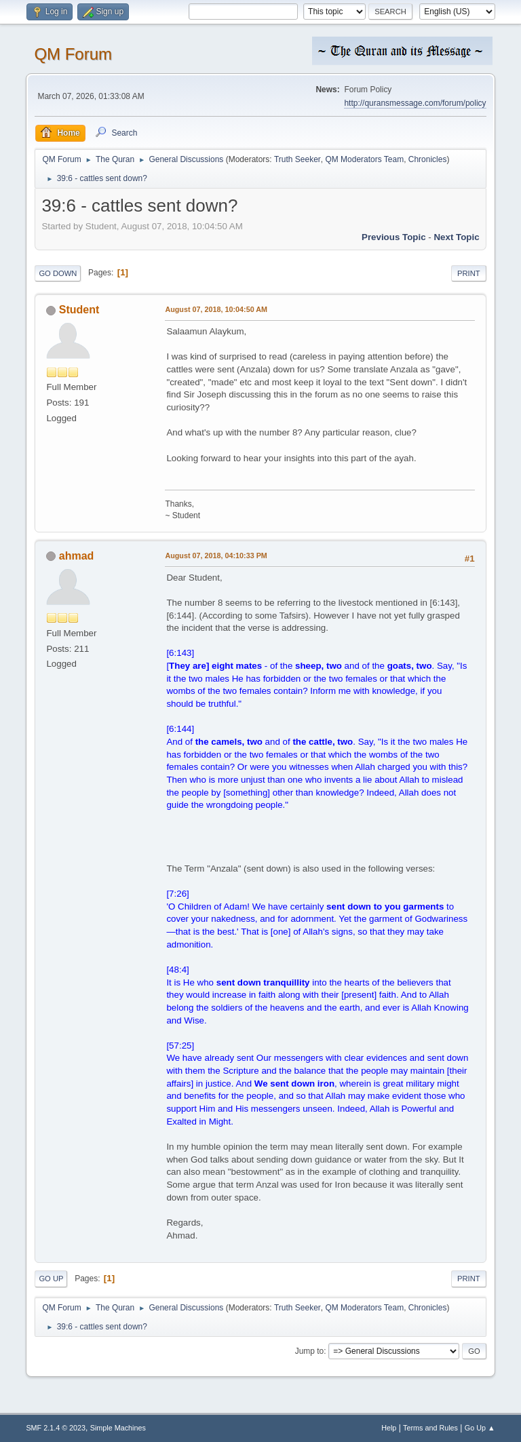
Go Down (58, 273)
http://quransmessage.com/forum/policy (415, 103)
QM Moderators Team (364, 159)
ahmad (76, 556)
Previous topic (394, 237)
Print (468, 273)
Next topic (456, 237)
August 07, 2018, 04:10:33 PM (216, 555)
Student (79, 309)
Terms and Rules (430, 1428)
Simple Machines (118, 1428)
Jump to (309, 1351)
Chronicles (427, 159)
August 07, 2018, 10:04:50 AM (216, 309)
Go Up (51, 1278)
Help (388, 1428)
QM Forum (73, 54)
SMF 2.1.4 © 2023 (55, 1428)
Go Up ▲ (480, 1428)
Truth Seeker (297, 159)
